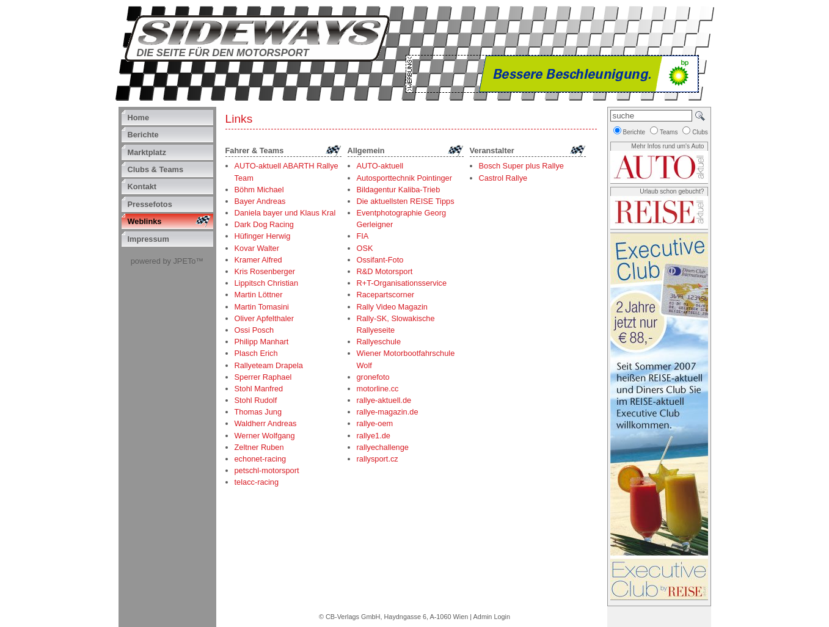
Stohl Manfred (259, 388)
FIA (363, 236)
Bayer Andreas (260, 201)
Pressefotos (150, 204)
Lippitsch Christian (267, 283)
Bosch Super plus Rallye (521, 165)
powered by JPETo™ (167, 261)
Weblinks (145, 221)
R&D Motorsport (385, 271)
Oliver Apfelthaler (264, 318)
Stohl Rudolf (256, 400)
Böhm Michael (259, 189)
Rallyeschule (379, 341)
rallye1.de (374, 435)
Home (139, 117)
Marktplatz (147, 152)
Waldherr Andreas (266, 423)
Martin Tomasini (262, 306)
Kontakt (142, 186)
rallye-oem (375, 423)
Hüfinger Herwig (263, 236)
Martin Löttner (259, 294)
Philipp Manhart (262, 341)
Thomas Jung (258, 411)
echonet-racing (261, 458)
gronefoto (373, 377)
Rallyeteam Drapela (269, 365)
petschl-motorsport (267, 470)
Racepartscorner (386, 294)
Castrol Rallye (503, 178)
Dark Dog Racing (264, 224)
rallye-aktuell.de (384, 400)
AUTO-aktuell (380, 165)
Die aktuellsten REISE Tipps (406, 201)
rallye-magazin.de (387, 411)
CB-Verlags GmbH (353, 616)
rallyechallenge (383, 447)
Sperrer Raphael (263, 377)
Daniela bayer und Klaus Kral (285, 212)
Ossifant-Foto (380, 259)
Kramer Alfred (258, 259)
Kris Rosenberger (265, 271)
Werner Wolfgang (265, 435)
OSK (365, 248)
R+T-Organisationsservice (402, 283)
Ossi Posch (254, 330)
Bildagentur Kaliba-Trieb (398, 189)
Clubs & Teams (156, 169)
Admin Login (491, 616)
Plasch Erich (256, 353)
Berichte (143, 134)
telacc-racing (257, 482)
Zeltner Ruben (259, 447)
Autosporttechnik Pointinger (405, 178)
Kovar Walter (257, 248)
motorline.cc (378, 388)
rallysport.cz (377, 458)
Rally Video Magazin (392, 306)
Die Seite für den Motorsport (223, 53)
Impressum (148, 239)
